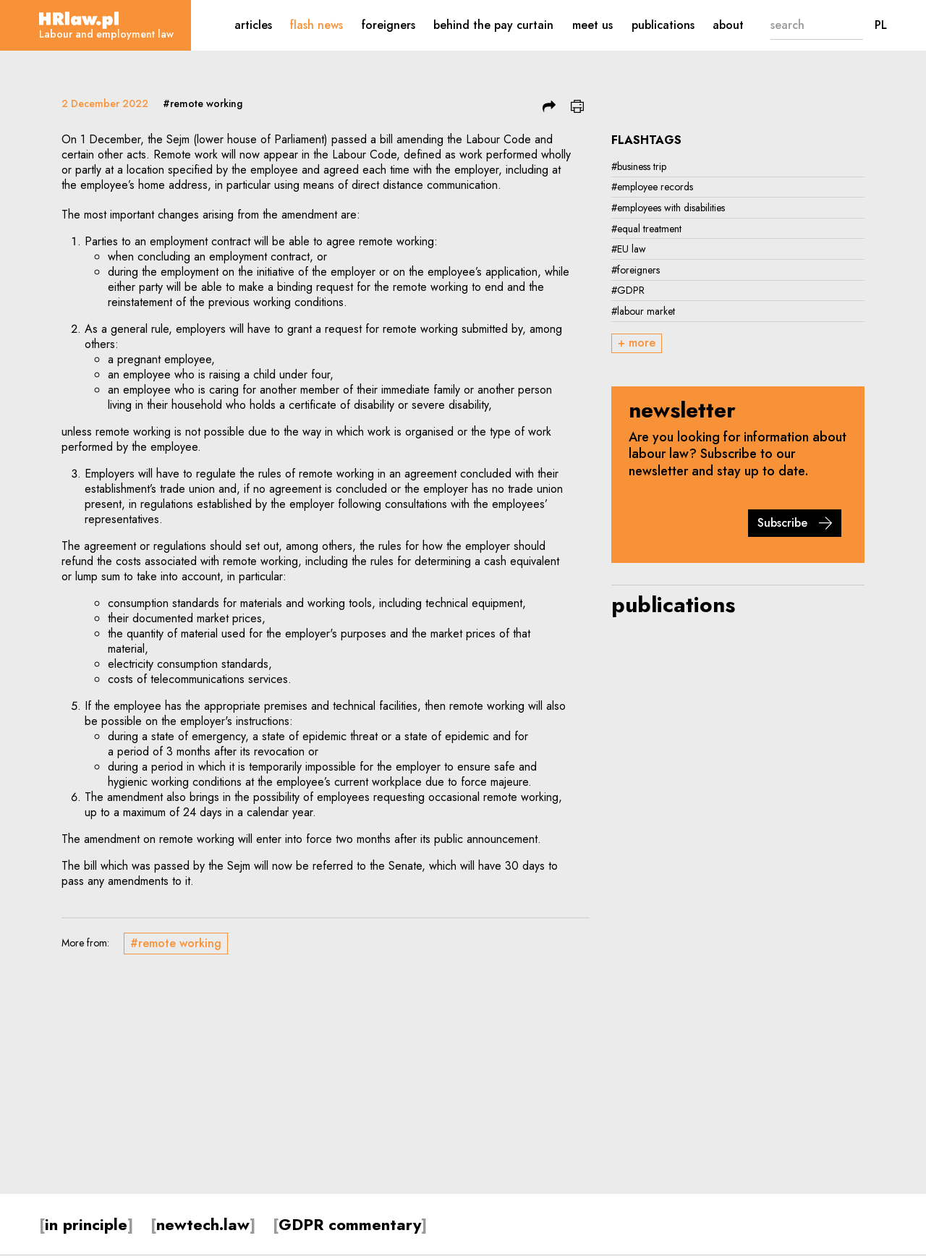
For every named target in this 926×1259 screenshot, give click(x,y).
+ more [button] (636, 342)
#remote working (202, 103)
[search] (801, 25)
